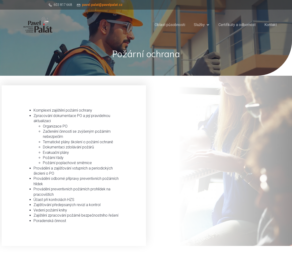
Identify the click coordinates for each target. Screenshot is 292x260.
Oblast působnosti (170, 25)
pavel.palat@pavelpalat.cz (102, 5)
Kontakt (270, 25)
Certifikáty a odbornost (237, 25)
